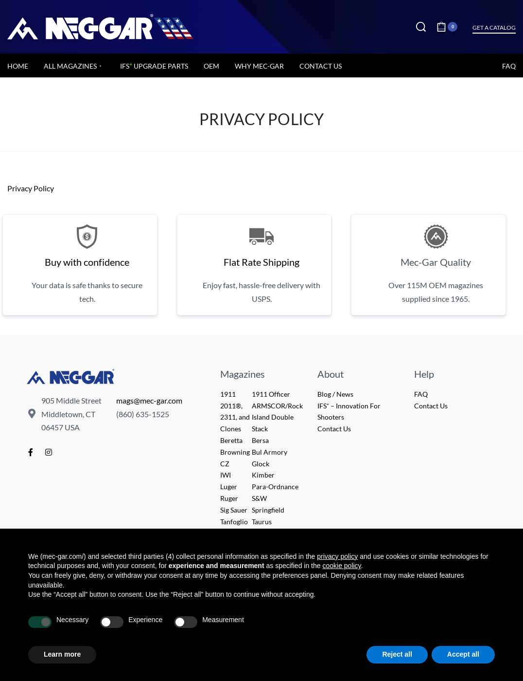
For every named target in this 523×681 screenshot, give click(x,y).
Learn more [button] (62, 654)
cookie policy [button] (341, 566)
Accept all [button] (463, 654)
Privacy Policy (30, 188)
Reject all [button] (397, 654)
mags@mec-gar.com (149, 400)
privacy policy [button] (337, 556)
